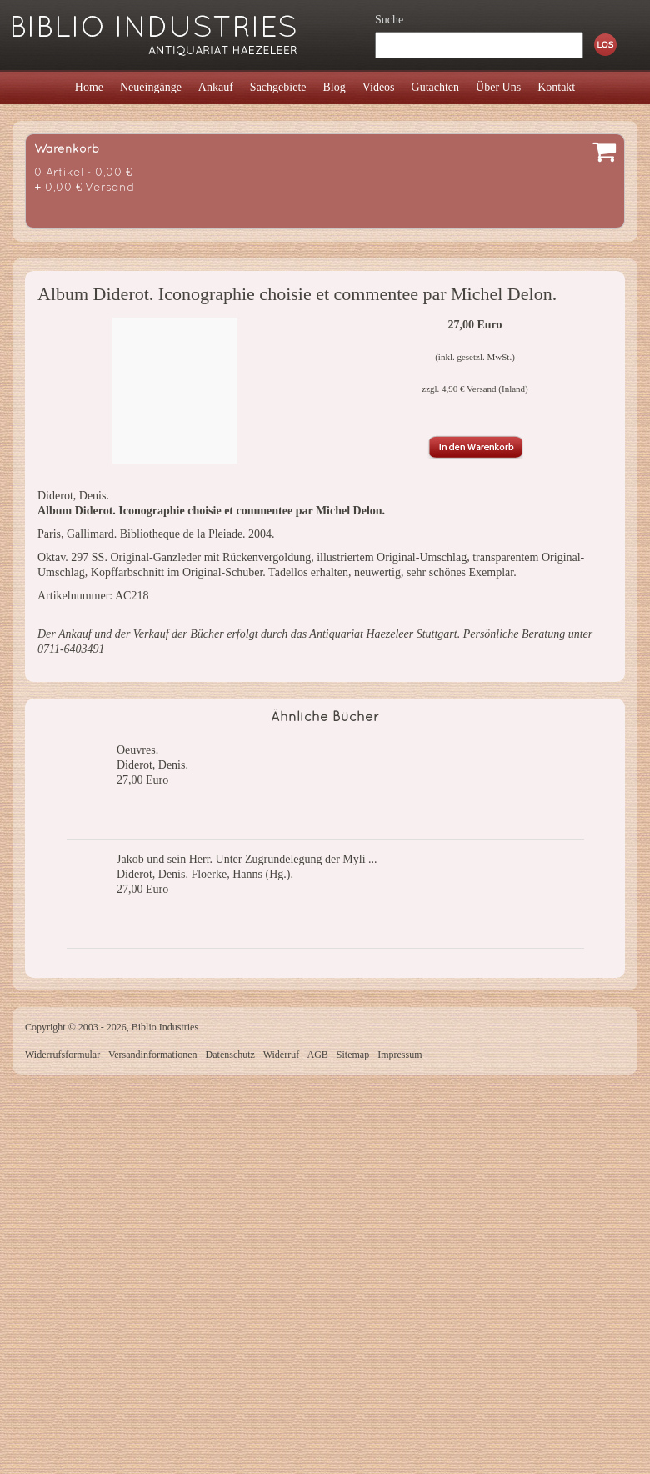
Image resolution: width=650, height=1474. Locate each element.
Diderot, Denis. (152, 765)
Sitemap (353, 1054)
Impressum (400, 1054)
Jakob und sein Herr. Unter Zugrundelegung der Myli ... (247, 859)
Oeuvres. (137, 750)
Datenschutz (230, 1054)
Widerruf (281, 1054)
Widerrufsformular (62, 1054)
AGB (318, 1054)
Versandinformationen (153, 1054)
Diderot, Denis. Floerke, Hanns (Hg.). (205, 874)
